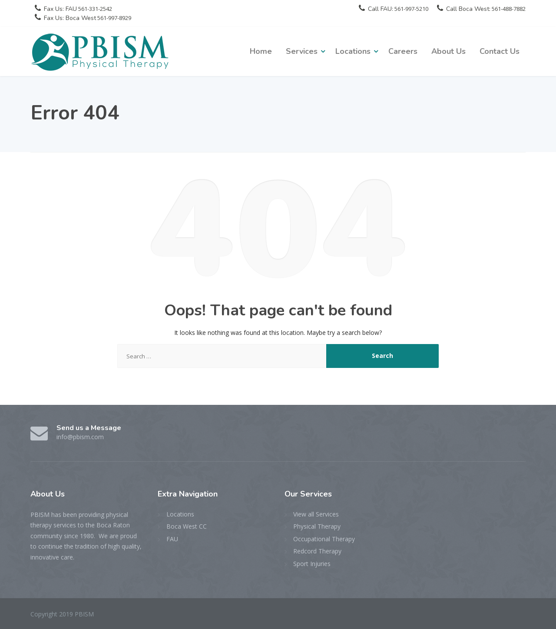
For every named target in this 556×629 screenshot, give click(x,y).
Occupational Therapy (324, 539)
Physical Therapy (317, 526)
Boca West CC (186, 526)
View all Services (316, 514)
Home (261, 51)
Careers (402, 51)
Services (302, 51)
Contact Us (500, 51)
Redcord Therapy (317, 551)
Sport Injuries (312, 563)
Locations (353, 51)
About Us (448, 51)
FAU (172, 539)
